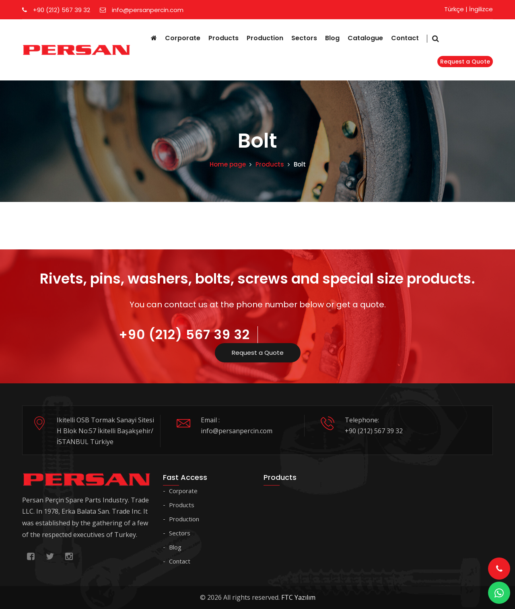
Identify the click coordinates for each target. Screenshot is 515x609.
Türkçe (454, 9)
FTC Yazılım (298, 597)
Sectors (304, 38)
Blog (332, 38)
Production (265, 38)
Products (223, 38)
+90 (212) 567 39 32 (56, 10)
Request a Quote (465, 62)
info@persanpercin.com (141, 10)
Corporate (182, 38)
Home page (228, 164)
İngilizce (481, 9)
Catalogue (365, 38)
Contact (405, 38)
